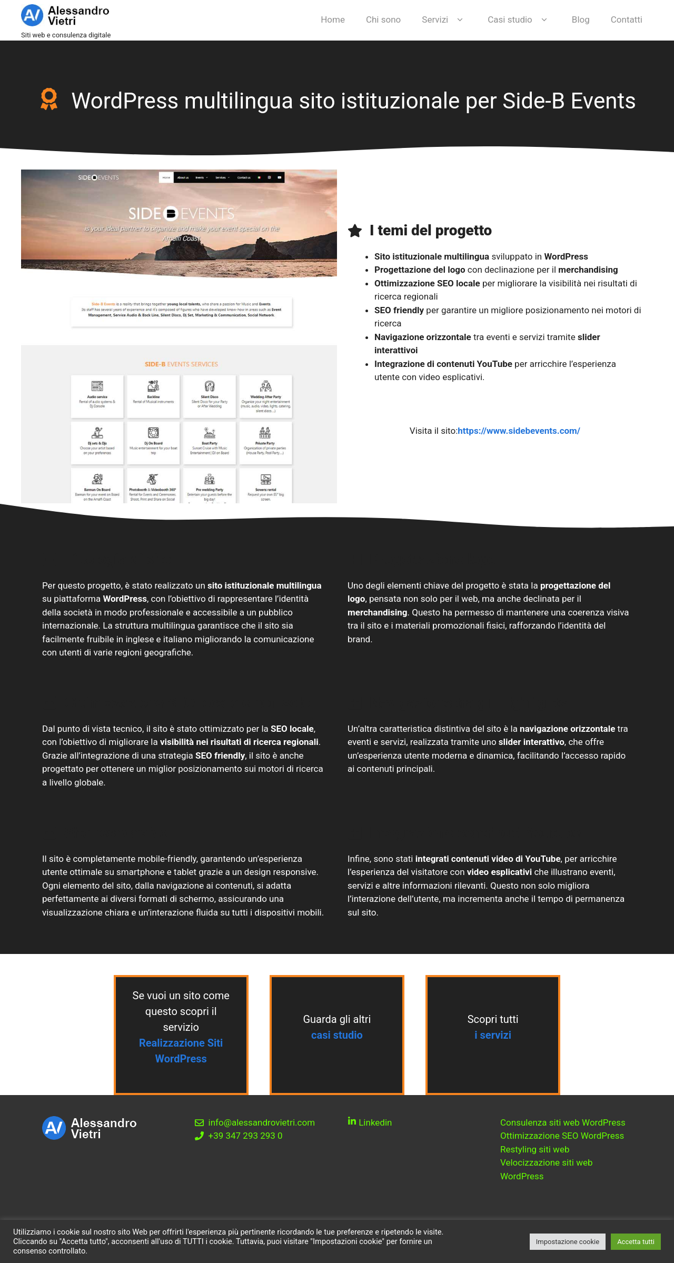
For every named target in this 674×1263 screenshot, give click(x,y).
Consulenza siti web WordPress (563, 1122)
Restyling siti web (534, 1149)
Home (333, 19)
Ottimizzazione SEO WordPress (562, 1135)
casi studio (337, 1035)
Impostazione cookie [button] (567, 1242)
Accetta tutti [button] (636, 1242)
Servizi (444, 20)
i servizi (492, 1035)
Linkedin (374, 1122)
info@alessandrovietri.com (262, 1122)
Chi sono (383, 19)
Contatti (626, 19)
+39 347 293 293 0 (246, 1135)
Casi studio (519, 20)
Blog (581, 19)
